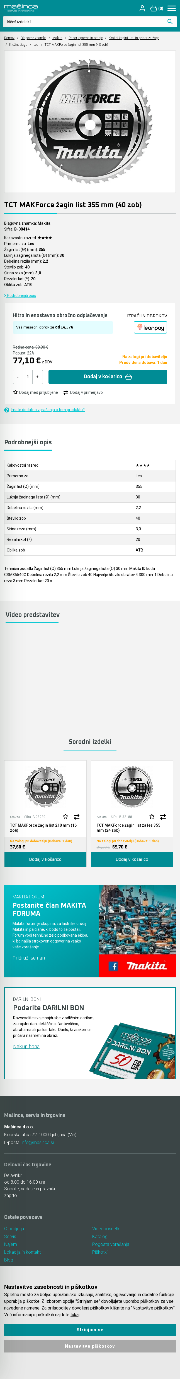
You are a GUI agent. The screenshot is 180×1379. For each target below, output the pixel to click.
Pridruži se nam (30, 958)
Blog (8, 1260)
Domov (9, 38)
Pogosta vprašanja (110, 1244)
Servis (10, 1236)
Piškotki (100, 1252)
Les (35, 45)
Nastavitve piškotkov (90, 1346)
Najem (10, 1244)
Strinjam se (90, 1329)
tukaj (74, 1314)
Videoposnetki (106, 1228)
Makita (57, 38)
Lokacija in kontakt (22, 1252)
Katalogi (100, 1236)
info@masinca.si (37, 1142)
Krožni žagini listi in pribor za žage (134, 38)
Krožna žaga (18, 45)
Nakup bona (26, 1046)
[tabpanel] (45, 813)
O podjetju (14, 1228)
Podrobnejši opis (20, 295)
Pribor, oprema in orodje (86, 38)
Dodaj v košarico (108, 377)
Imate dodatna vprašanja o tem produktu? (44, 410)
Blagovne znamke (33, 38)
